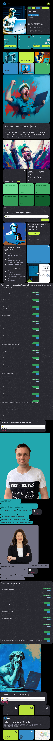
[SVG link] (7, 3)
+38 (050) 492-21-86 (7, 736)
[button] (21, 293)
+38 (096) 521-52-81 (7, 738)
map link (42, 735)
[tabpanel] (10, 42)
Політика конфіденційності (8, 724)
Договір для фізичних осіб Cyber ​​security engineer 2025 (13, 725)
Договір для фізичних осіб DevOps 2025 (28, 724)
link (15, 176)
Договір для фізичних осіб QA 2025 (41, 724)
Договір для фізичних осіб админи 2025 (29, 725)
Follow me (35, 513)
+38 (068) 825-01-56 (7, 737)
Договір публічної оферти (18, 724)
